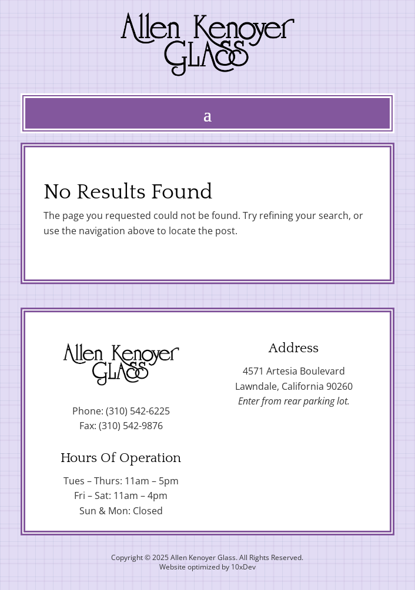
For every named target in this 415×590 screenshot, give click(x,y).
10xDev (243, 567)
